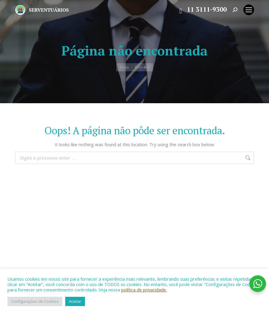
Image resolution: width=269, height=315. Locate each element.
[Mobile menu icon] (248, 9)
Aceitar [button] (75, 301)
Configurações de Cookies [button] (35, 301)
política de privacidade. (144, 290)
